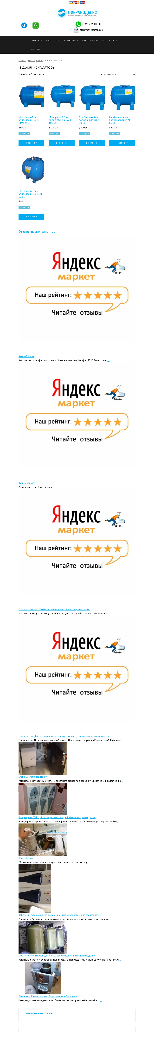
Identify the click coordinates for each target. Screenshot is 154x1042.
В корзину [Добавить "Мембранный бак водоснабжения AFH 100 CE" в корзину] (61, 143)
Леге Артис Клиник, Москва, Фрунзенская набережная (48, 996)
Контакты (36, 49)
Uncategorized (35, 60)
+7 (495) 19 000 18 (91, 24)
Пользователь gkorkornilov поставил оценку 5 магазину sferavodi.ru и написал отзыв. (64, 736)
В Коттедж (51, 40)
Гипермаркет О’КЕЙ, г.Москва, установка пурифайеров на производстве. (57, 817)
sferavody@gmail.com (91, 29)
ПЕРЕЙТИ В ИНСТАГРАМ (39, 1013)
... (108, 360)
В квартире (69, 40)
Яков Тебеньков (27, 482)
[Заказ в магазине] (116, 74)
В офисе (113, 40)
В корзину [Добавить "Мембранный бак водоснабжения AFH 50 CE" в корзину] (31, 217)
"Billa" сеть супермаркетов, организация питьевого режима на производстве (60, 914)
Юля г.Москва (26, 858)
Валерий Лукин (26, 356)
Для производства (92, 40)
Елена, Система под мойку (33, 776)
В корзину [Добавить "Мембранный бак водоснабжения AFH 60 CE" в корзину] (122, 143)
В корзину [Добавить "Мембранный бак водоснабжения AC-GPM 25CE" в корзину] (31, 143)
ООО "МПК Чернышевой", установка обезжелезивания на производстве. (57, 955)
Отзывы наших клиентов (37, 231)
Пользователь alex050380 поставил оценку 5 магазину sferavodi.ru (54, 609)
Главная (35, 40)
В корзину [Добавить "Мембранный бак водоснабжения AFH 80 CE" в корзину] (92, 143)
